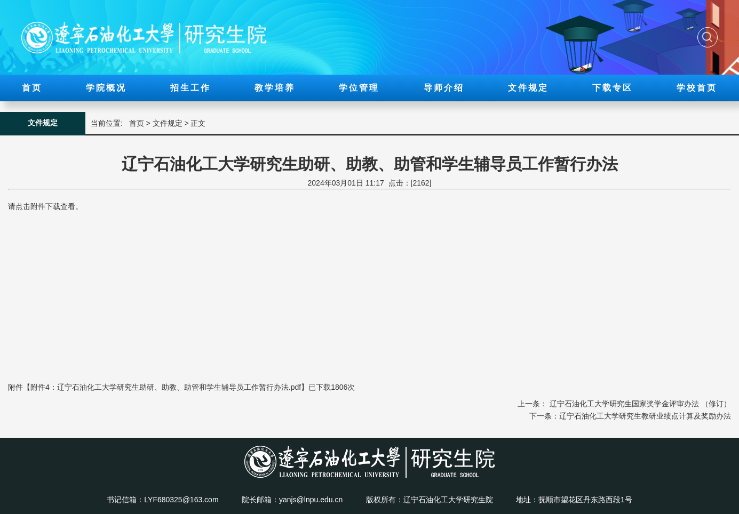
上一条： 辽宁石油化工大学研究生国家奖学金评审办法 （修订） (624, 403)
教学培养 (275, 87)
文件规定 (528, 87)
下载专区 (612, 87)
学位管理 (359, 87)
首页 (32, 87)
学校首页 (697, 87)
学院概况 (106, 87)
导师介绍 (444, 87)
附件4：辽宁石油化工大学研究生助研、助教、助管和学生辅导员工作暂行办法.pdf (165, 387)
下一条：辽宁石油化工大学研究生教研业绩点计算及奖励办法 (630, 416)
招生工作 (190, 87)
